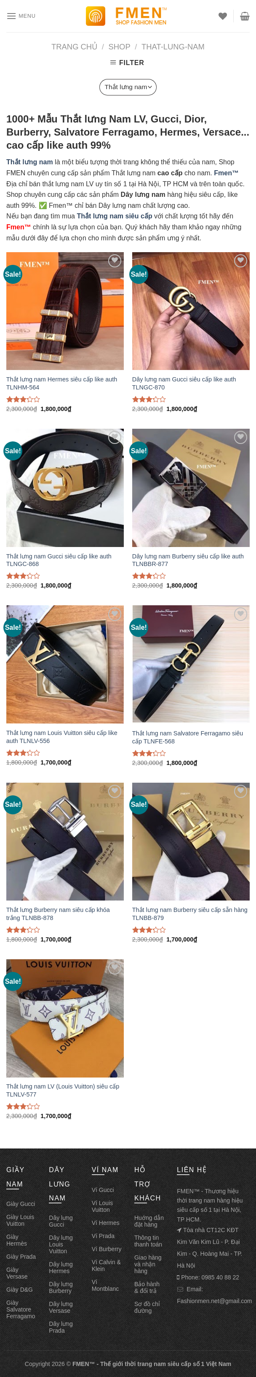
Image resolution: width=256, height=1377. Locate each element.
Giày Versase (17, 1273)
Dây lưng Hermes (60, 1267)
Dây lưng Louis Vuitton (60, 1244)
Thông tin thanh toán (148, 1241)
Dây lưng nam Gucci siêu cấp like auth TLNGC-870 (184, 383)
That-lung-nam (173, 46)
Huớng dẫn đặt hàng (149, 1221)
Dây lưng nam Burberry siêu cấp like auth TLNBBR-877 (188, 560)
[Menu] (21, 15)
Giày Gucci (20, 1203)
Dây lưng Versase (60, 1307)
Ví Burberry (107, 1249)
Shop (120, 46)
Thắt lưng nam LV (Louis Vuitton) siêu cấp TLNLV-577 (62, 1090)
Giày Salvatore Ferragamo (20, 1309)
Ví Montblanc (105, 1285)
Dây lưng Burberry (60, 1287)
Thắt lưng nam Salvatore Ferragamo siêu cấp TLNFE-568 (187, 737)
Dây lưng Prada (60, 1327)
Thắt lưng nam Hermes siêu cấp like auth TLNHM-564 (61, 383)
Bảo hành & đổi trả (147, 1287)
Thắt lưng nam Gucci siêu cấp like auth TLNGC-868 (59, 560)
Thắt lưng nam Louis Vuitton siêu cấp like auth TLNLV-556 (61, 736)
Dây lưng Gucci (60, 1221)
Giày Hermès (16, 1240)
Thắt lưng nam (29, 162)
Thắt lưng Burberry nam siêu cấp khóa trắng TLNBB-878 (58, 913)
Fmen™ (226, 173)
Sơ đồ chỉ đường (147, 1307)
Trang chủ (74, 46)
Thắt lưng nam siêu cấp (114, 216)
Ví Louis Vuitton (102, 1206)
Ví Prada (103, 1236)
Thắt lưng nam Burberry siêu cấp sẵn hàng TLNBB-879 (190, 913)
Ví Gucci (103, 1190)
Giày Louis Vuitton (20, 1220)
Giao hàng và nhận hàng (148, 1264)
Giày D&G (19, 1289)
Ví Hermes (106, 1222)
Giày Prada (21, 1256)
